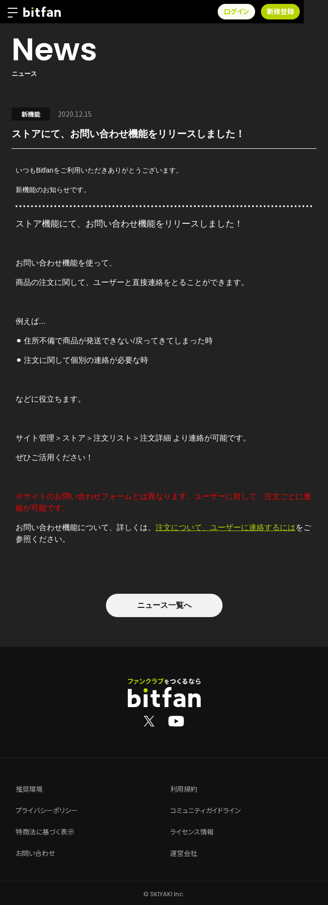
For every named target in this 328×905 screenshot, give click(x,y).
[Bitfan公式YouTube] (176, 721)
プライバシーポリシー (47, 811)
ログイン (261, 12)
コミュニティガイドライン (205, 811)
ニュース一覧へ (164, 605)
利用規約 (183, 789)
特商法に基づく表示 (45, 832)
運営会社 (183, 853)
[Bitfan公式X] (149, 721)
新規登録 (304, 12)
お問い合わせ (35, 853)
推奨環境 (29, 789)
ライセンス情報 (192, 832)
